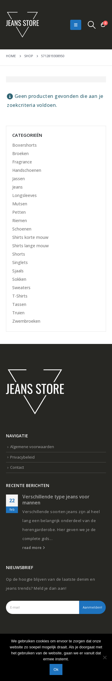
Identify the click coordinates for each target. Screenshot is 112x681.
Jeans (17, 187)
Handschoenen (26, 170)
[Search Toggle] (91, 25)
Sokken (19, 279)
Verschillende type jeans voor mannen (56, 499)
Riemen (19, 220)
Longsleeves (24, 195)
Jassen (18, 178)
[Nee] (105, 657)
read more (33, 547)
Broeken (20, 153)
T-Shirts (19, 296)
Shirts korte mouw (30, 237)
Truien (18, 313)
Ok (56, 669)
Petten (19, 212)
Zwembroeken (26, 321)
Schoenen (21, 229)
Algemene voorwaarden (32, 446)
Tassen (19, 304)
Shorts (18, 254)
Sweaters (21, 287)
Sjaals (18, 271)
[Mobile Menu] (75, 25)
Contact (17, 467)
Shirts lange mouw (30, 245)
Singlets (20, 262)
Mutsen (19, 204)
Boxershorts (24, 145)
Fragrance (22, 162)
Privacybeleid (22, 457)
